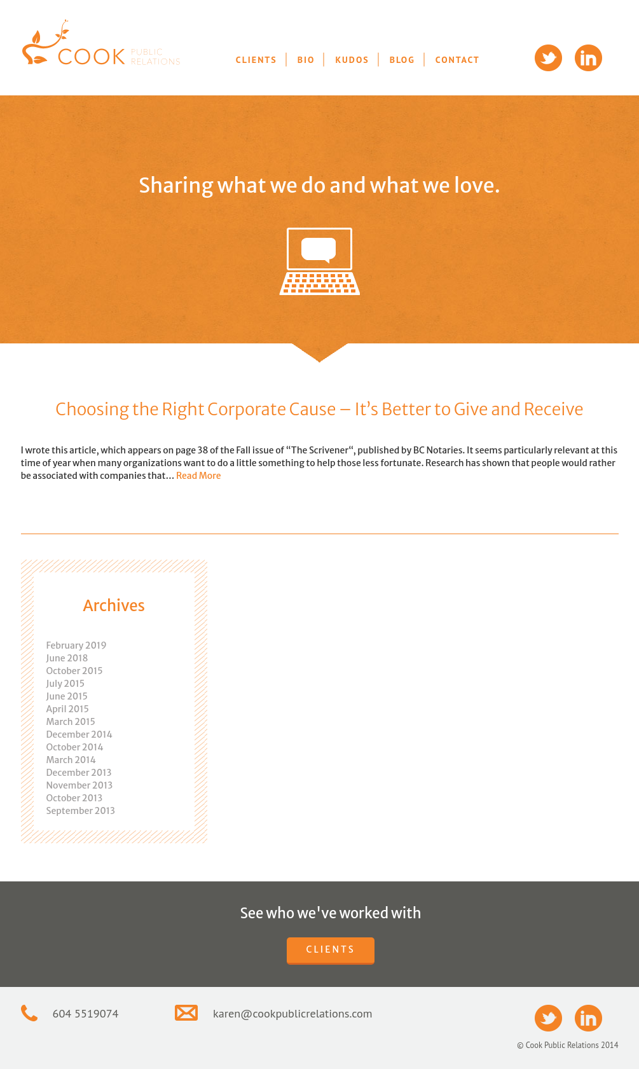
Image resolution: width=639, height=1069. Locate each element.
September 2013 (80, 811)
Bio (306, 60)
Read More (198, 475)
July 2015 (65, 683)
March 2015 (70, 722)
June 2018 (67, 658)
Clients (256, 60)
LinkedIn (588, 58)
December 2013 (79, 772)
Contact (458, 60)
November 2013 (79, 785)
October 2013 (74, 798)
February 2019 (76, 645)
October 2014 (75, 747)
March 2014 (71, 760)
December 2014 (79, 734)
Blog (402, 60)
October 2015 (74, 671)
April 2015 (67, 709)
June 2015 (67, 696)
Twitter (548, 58)
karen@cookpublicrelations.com (293, 1013)
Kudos (352, 60)
